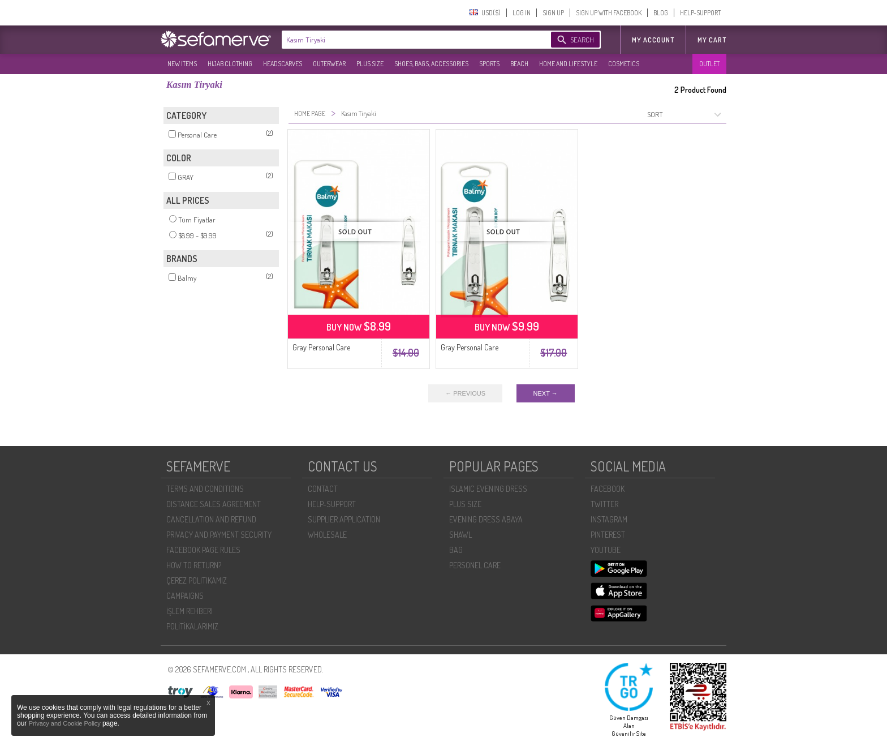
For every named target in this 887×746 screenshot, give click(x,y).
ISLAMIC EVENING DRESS (488, 489)
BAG (456, 550)
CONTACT (323, 489)
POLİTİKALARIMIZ (192, 626)
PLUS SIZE (370, 63)
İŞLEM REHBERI (189, 611)
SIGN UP (553, 12)
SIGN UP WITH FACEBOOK (608, 12)
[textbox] (405, 40)
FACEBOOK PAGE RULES (203, 550)
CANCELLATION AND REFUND (211, 519)
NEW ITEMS (182, 63)
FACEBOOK (608, 489)
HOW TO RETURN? (193, 565)
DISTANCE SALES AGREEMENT (213, 504)
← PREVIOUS (465, 393)
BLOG (660, 12)
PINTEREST (608, 534)
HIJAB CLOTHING (230, 63)
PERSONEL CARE (475, 565)
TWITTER (604, 504)
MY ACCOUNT (653, 40)
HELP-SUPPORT (700, 12)
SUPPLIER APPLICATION (344, 519)
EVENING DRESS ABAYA (486, 519)
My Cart (711, 40)
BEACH (519, 63)
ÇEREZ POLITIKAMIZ (196, 580)
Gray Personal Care (321, 347)
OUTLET (709, 63)
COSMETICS (623, 63)
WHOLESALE (327, 534)
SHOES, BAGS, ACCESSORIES (431, 63)
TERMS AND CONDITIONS (205, 489)
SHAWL (460, 534)
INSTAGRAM (609, 519)
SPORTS (489, 63)
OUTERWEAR (329, 63)
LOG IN (522, 12)
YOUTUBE (606, 550)
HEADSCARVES (282, 63)
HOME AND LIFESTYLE (568, 63)
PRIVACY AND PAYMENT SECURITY (219, 534)
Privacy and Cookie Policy (65, 723)
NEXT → (545, 393)
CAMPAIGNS (185, 596)
